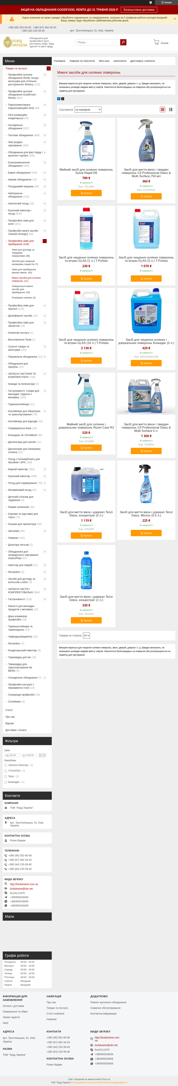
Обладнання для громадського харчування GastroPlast (23, 555)
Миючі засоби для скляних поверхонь (26, 279)
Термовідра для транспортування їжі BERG (20, 667)
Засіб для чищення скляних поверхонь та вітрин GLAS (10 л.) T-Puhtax (86, 341)
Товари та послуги (82, 61)
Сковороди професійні (21, 694)
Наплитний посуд (18, 203)
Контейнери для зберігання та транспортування (24, 413)
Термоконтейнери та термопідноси (20, 628)
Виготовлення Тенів (19, 339)
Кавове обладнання (19, 179)
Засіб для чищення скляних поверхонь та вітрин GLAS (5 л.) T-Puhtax (146, 259)
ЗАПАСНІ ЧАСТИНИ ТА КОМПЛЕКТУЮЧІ (22, 375)
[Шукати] (123, 42)
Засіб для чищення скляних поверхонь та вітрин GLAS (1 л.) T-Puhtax (86, 259)
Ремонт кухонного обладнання (108, 1002)
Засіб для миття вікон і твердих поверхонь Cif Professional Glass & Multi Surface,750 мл (146, 173)
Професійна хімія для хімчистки (21, 324)
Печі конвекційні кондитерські (17, 116)
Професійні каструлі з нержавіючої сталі (21, 686)
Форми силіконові (18, 507)
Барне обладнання (19, 172)
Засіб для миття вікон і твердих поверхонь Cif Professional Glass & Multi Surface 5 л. (146, 428)
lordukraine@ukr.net (21, 888)
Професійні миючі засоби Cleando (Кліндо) (23, 232)
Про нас (104, 61)
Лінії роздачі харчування (15, 144)
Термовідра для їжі (19, 657)
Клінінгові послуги (18, 332)
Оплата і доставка (13, 1006)
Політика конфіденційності (113, 1082)
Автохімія (13, 530)
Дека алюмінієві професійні (17, 618)
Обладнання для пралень (18, 365)
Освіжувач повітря (22, 297)
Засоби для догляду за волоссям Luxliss (21, 580)
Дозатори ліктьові (18, 544)
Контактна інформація (103, 1013)
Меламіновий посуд (19, 489)
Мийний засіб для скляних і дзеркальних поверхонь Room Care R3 (86, 426)
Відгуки (9, 723)
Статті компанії (55, 1013)
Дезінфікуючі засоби (20, 315)
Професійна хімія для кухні (21, 222)
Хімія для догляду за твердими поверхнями (23, 252)
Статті (9, 710)
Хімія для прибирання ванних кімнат (24, 271)
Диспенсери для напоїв (22, 442)
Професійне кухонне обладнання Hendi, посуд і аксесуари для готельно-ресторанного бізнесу (23, 79)
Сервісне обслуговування (105, 1007)
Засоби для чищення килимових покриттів (23, 263)
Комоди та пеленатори (21, 383)
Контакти (120, 61)
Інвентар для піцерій (20, 565)
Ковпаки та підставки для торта (23, 515)
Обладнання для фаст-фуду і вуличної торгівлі (25, 154)
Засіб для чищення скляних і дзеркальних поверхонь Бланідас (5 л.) (146, 341)
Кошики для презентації (22, 524)
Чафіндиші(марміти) (20, 636)
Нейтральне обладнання (15, 195)
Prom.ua (106, 1079)
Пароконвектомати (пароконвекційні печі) (21, 106)
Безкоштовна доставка (139, 9)
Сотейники (14, 701)
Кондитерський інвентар (22, 650)
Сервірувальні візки (19, 428)
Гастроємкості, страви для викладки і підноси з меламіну (23, 394)
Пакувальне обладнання (22, 356)
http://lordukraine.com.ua (24, 884)
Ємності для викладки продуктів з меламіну (21, 608)
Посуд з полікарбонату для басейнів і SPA (24, 461)
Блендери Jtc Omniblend (22, 435)
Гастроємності (16, 599)
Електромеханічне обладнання (19, 164)
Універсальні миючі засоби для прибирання (22, 289)
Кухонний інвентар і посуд (19, 212)
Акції (5, 1022)
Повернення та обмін (15, 1011)
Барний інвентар (18, 469)
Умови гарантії (11, 1017)
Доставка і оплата (142, 61)
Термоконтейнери (18, 404)
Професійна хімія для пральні (21, 307)
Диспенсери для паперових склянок (24, 450)
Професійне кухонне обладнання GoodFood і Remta (22, 94)
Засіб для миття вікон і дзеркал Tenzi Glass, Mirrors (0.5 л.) (146, 514)
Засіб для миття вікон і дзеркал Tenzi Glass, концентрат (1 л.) (86, 598)
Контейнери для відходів (22, 421)
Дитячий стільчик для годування (20, 498)
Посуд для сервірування (22, 483)
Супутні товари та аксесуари (18, 348)
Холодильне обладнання (15, 127)
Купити (88, 193)
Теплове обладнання (20, 135)
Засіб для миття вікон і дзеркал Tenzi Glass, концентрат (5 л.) (86, 514)
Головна (59, 61)
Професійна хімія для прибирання (21, 242)
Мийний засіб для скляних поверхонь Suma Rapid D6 (86, 171)
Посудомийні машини (20, 186)
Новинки (13, 537)
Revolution (14, 571)
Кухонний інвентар (19, 476)
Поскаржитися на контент (85, 1082)
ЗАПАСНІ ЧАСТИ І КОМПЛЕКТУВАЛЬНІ (20, 591)
